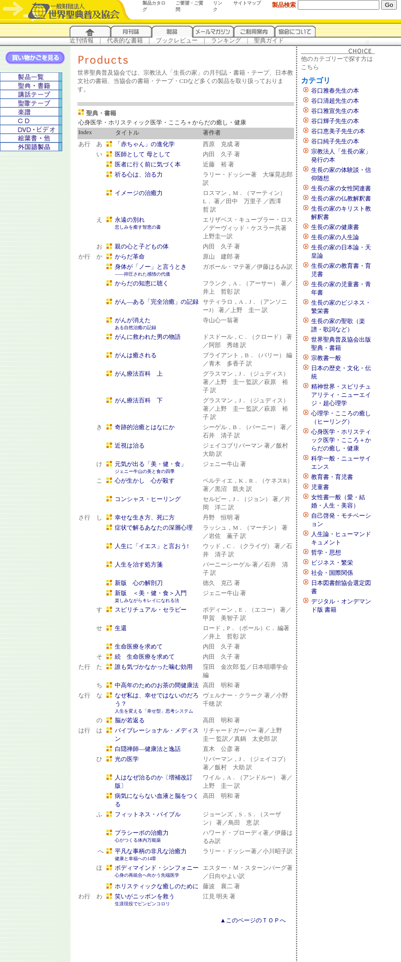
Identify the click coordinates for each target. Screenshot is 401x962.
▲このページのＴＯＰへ (253, 920)
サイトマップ (247, 3)
